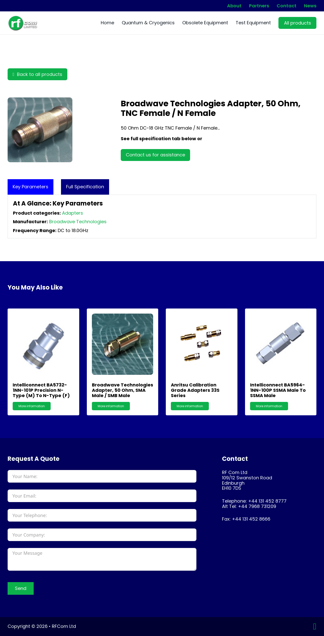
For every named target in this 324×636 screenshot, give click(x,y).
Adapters (72, 213)
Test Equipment (253, 23)
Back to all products (37, 74)
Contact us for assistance (155, 155)
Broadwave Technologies (78, 221)
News (310, 6)
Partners (259, 6)
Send (20, 588)
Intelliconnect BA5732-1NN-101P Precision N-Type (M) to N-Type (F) (41, 390)
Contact (286, 6)
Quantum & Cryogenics (148, 23)
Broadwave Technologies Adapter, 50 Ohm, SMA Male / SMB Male (122, 390)
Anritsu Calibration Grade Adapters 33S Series (195, 390)
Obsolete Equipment (205, 23)
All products (297, 23)
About (234, 6)
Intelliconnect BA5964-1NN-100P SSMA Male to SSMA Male (278, 390)
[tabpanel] (162, 216)
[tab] (30, 187)
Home (107, 23)
